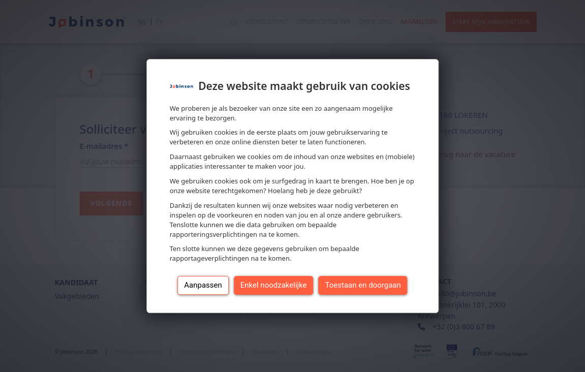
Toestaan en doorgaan (363, 285)
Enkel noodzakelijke (273, 285)
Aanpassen (203, 285)
